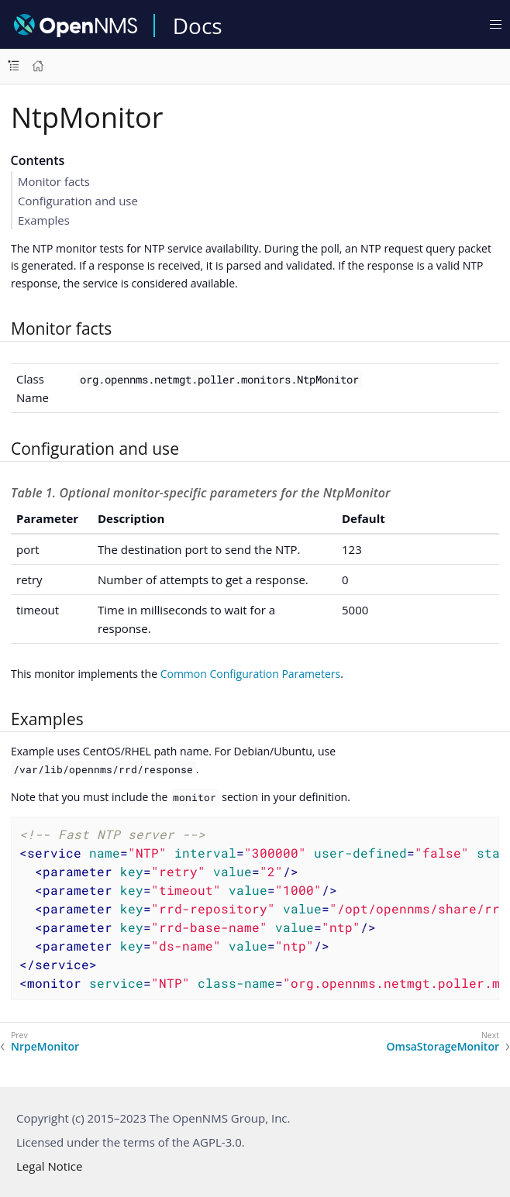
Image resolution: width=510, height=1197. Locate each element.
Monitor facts (54, 181)
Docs (197, 25)
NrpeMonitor (45, 1047)
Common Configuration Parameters (250, 673)
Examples (44, 220)
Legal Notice (49, 1166)
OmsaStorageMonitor (443, 1047)
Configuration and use (78, 200)
